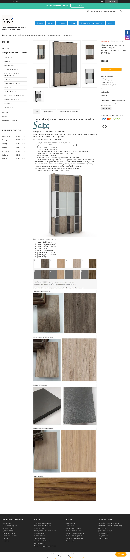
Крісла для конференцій (74, 531)
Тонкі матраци (8, 528)
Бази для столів (103, 536)
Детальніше (77, 6)
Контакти (6, 541)
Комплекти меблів (10, 99)
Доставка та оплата (9, 120)
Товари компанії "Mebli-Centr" (14, 53)
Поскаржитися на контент (60, 558)
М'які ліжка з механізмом (42, 523)
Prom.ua (76, 554)
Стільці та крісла (10, 69)
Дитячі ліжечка (39, 543)
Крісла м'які (70, 541)
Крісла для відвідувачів (74, 536)
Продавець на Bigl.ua (65, 556)
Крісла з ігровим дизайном (75, 533)
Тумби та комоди (10, 83)
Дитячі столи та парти (105, 531)
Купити (111, 69)
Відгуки (5, 116)
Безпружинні (7, 523)
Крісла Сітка (70, 526)
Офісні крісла (70, 523)
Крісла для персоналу (73, 528)
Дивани (40, 23)
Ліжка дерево (39, 528)
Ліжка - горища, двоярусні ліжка (45, 546)
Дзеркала (7, 107)
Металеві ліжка (39, 536)
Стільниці (5, 49)
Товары (8, 35)
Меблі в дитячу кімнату (12, 95)
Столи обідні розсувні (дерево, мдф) (110, 526)
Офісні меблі (17, 35)
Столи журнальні (103, 533)
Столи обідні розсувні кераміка (108, 523)
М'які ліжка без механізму (43, 526)
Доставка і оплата (9, 533)
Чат (121, 554)
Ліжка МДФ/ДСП (39, 533)
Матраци (61, 23)
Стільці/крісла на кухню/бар (91, 23)
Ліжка (50, 23)
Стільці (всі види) (103, 538)
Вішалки (7, 103)
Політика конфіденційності (78, 558)
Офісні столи (102, 528)
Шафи (6, 87)
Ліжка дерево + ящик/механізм (45, 531)
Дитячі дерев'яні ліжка (42, 541)
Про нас (5, 112)
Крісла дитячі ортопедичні (75, 538)
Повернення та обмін (10, 536)
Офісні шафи (28, 35)
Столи (73, 23)
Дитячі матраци (8, 531)
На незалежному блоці (10, 526)
